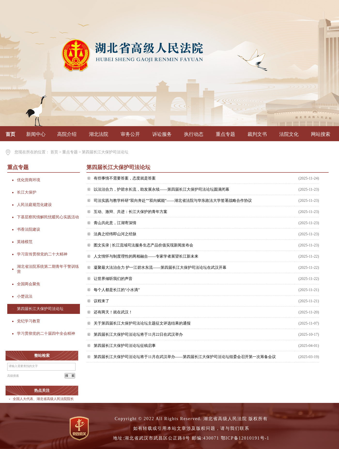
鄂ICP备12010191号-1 (245, 438)
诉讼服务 (162, 134)
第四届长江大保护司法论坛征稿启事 (125, 345)
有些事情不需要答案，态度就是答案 (125, 178)
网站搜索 (320, 134)
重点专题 (225, 134)
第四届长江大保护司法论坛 (105, 152)
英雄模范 (24, 242)
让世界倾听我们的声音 (113, 279)
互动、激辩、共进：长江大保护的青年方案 (130, 212)
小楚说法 (24, 296)
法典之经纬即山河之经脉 (115, 234)
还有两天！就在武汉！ (113, 312)
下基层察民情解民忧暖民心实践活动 (48, 217)
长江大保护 (26, 192)
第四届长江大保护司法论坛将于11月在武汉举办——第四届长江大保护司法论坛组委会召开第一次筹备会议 (185, 357)
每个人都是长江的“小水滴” (117, 290)
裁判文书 (257, 134)
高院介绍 (67, 134)
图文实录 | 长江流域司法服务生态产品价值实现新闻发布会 (143, 245)
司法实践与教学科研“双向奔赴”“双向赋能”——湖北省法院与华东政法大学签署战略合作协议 (173, 200)
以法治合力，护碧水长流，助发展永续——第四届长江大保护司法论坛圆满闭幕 (161, 189)
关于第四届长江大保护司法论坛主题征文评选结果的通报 (142, 323)
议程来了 (101, 301)
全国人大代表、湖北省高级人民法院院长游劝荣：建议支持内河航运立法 (67, 399)
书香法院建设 (28, 229)
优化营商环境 (28, 180)
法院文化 (289, 134)
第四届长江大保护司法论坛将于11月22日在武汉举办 (138, 334)
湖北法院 (98, 134)
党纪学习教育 (28, 321)
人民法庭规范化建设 (34, 205)
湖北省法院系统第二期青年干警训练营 (48, 269)
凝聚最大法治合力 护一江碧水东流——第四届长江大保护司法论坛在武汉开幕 (160, 267)
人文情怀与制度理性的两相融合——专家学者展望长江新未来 (146, 256)
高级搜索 (13, 375)
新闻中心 (36, 134)
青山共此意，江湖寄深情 (115, 223)
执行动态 (193, 134)
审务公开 (130, 134)
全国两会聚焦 (28, 284)
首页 (10, 134)
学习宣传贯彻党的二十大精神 (42, 254)
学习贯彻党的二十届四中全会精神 (46, 333)
